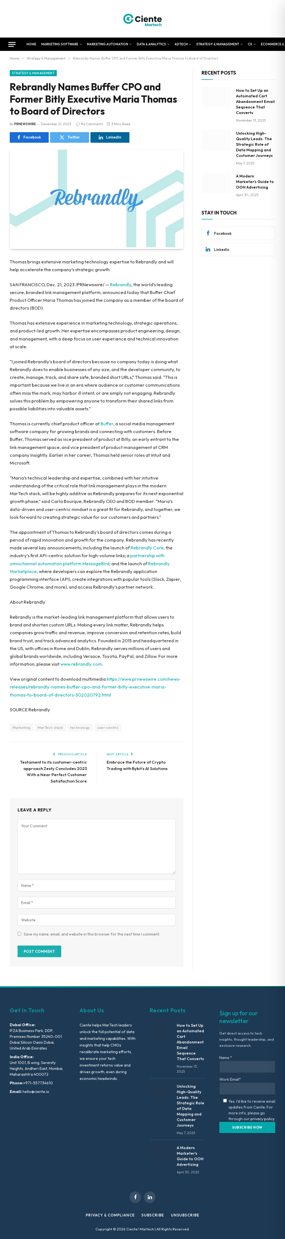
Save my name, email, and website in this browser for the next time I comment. (92, 934)
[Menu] (12, 44)
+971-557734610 (38, 1082)
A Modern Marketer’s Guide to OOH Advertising (255, 182)
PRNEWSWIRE (25, 124)
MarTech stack (50, 727)
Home (31, 44)
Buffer (106, 423)
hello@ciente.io (35, 1091)
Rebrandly (120, 284)
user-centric (108, 727)
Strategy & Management (217, 44)
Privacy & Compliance (110, 1215)
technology (80, 727)
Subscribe (152, 1215)
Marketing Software (59, 44)
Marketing (22, 727)
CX (250, 44)
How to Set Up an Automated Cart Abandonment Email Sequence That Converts (255, 101)
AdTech (181, 44)
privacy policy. (262, 1118)
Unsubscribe (185, 1215)
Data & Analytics (151, 44)
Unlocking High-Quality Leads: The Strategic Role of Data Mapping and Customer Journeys (254, 144)
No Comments (89, 124)
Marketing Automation (107, 44)
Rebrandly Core (147, 548)
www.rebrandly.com (81, 664)
